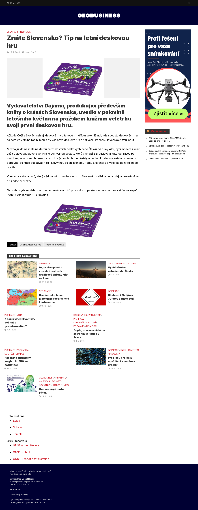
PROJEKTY (115, 353)
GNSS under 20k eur (26, 445)
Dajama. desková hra (30, 244)
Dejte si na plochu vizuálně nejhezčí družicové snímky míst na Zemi (53, 273)
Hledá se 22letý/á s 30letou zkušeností (121, 297)
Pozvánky (79, 326)
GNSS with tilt (22, 452)
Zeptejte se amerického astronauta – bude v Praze (89, 334)
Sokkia (17, 427)
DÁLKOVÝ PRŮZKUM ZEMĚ (87, 315)
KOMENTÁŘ (134, 350)
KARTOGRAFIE (128, 263)
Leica (16, 420)
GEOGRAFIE (13, 31)
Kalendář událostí (84, 322)
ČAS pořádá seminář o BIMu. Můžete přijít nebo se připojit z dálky (168, 139)
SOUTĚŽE (9, 353)
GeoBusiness (46, 377)
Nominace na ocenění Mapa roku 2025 (166, 159)
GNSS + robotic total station (31, 459)
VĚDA (19, 315)
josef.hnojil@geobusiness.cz (29, 482)
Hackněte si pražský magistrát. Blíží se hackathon (17, 361)
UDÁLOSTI (91, 326)
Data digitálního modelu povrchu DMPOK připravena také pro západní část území (167, 152)
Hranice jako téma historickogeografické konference (54, 299)
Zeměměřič (158, 131)
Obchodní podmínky (19, 494)
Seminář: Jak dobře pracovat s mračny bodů (169, 146)
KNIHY (123, 350)
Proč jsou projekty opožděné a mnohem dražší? (121, 361)
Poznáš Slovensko (54, 244)
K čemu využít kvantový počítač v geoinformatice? (19, 322)
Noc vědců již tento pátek (51, 391)
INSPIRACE (25, 31)
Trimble (17, 434)
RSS (18, 489)
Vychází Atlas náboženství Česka (120, 269)
